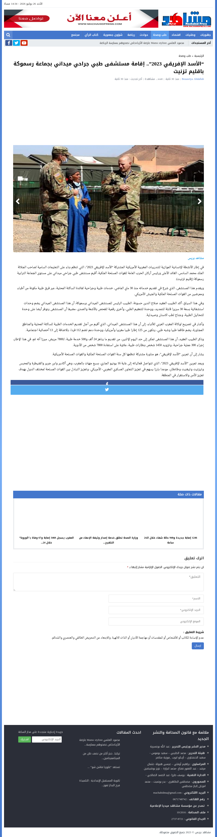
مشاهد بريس (203, 832)
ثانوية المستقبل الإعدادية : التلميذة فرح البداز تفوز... (99, 783)
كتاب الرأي (91, 34)
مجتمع (75, 34)
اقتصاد (176, 34)
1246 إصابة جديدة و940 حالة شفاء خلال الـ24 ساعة (170, 540)
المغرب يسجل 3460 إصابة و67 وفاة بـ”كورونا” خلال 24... (46, 540)
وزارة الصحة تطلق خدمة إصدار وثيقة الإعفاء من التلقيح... (108, 540)
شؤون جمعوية (112, 34)
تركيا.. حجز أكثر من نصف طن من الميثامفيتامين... (101, 756)
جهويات (205, 34)
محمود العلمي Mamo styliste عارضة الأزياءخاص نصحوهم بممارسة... (99, 742)
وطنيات (190, 34)
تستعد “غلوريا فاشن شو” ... (104, 767)
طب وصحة (160, 34)
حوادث (144, 34)
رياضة (131, 34)
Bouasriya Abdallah (193, 79)
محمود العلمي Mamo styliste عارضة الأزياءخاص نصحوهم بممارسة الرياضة (142, 43)
